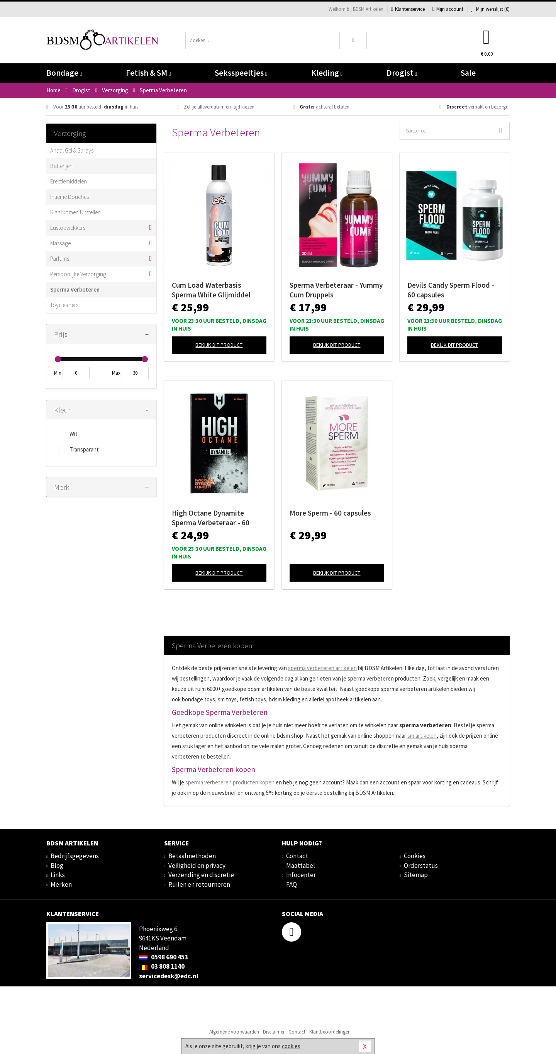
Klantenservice (408, 9)
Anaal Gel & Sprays (71, 150)
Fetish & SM (148, 73)
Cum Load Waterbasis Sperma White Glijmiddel (211, 289)
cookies (291, 1046)
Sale (468, 73)
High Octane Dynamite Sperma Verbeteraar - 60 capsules (210, 518)
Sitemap (416, 875)
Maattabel (300, 865)
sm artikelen (422, 735)
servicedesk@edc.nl (168, 976)
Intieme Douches (69, 196)
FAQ (291, 884)
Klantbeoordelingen (330, 1032)
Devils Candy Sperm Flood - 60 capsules (450, 289)
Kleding (326, 73)
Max (116, 373)
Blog (57, 865)
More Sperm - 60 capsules (330, 513)
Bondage (64, 73)
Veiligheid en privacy (196, 865)
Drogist (401, 73)
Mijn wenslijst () (490, 9)
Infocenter (301, 875)
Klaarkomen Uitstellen (75, 212)
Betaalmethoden (192, 856)
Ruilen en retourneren (199, 884)
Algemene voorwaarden (234, 1032)
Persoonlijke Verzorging (78, 274)
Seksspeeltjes (241, 73)
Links (58, 875)
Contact (297, 856)
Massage (60, 243)
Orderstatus (421, 865)
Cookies (414, 856)
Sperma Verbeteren (75, 289)
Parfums (59, 258)
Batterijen (61, 166)
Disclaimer (274, 1032)
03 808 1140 (162, 966)
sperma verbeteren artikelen (322, 668)
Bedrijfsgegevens (75, 856)
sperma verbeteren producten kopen (230, 782)
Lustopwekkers (67, 227)
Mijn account (447, 9)
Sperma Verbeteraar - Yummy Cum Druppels (336, 289)
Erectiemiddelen (68, 181)
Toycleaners (64, 305)
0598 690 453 (163, 957)
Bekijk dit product (218, 344)
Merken (61, 884)
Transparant (84, 449)
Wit (74, 434)
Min (57, 373)
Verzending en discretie (201, 875)
